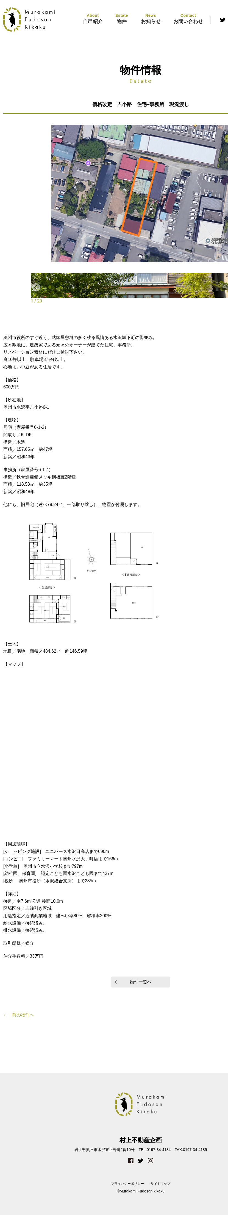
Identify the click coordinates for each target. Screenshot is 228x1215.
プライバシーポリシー (127, 1184)
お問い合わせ (188, 18)
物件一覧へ (141, 982)
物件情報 (141, 70)
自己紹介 (93, 18)
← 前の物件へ (18, 1015)
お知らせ (151, 18)
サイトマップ (160, 1184)
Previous (36, 287)
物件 (121, 18)
